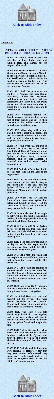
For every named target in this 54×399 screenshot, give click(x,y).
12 (41, 50)
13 (46, 50)
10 (33, 50)
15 (7, 52)
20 (29, 52)
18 (20, 52)
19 (25, 52)
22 (38, 52)
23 (42, 52)
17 (16, 52)
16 (11, 52)
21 (33, 52)
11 (37, 50)
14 (50, 50)
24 (47, 52)
